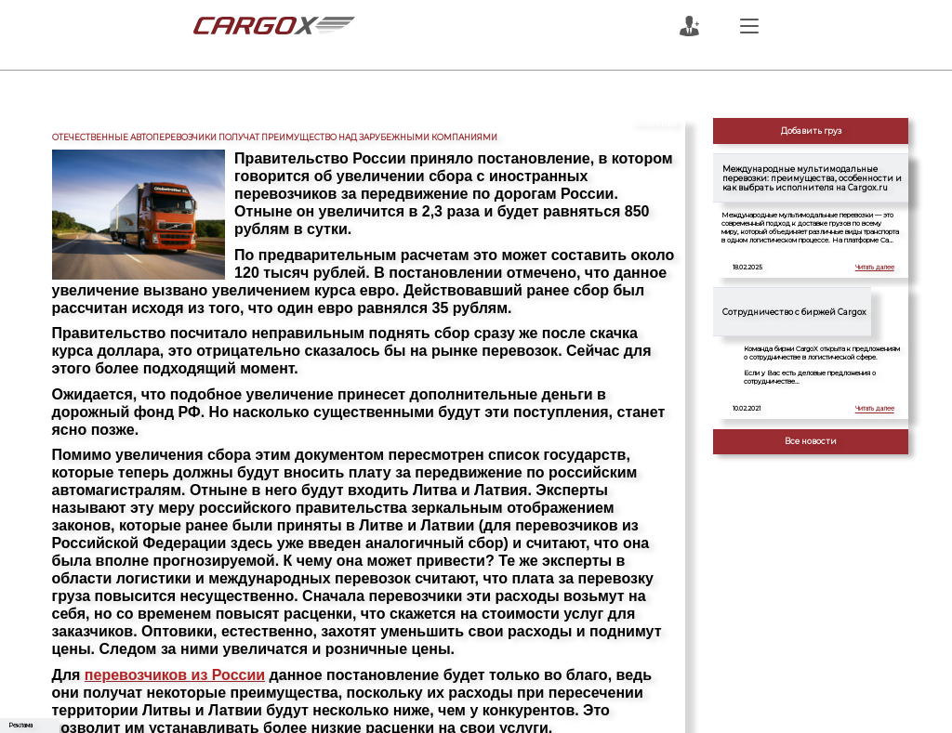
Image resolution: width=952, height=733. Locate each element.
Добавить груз (811, 131)
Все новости (811, 441)
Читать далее (874, 267)
